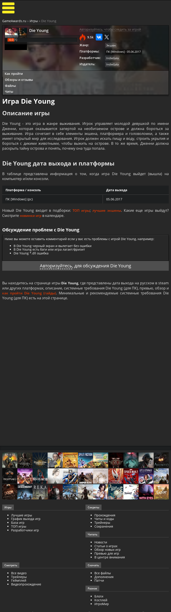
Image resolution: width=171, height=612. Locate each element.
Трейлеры (19, 576)
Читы (9, 90)
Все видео (18, 572)
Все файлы (102, 572)
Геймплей (18, 580)
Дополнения (104, 576)
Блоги (98, 595)
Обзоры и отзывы (19, 79)
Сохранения (103, 526)
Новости (100, 541)
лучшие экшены (107, 209)
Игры (34, 21)
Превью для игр (106, 553)
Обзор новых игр (107, 549)
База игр (17, 522)
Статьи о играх (105, 545)
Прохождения (104, 514)
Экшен (111, 45)
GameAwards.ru (14, 21)
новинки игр (31, 214)
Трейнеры (102, 522)
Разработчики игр (25, 529)
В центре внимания (109, 556)
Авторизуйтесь (56, 265)
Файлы (10, 84)
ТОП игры (80, 209)
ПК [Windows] (115, 51)
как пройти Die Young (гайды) (29, 292)
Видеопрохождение (26, 583)
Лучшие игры (21, 514)
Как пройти (14, 73)
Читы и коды (104, 518)
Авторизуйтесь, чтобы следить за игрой (110, 29)
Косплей (100, 599)
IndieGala (112, 58)
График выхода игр (26, 518)
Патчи (99, 580)
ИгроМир (101, 603)
